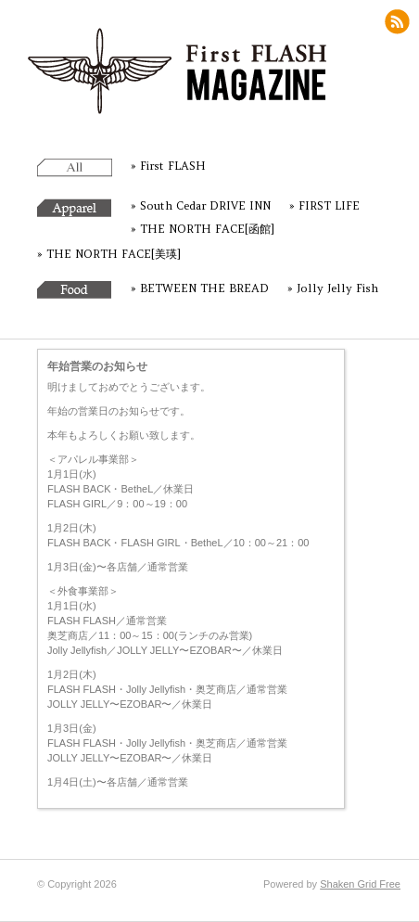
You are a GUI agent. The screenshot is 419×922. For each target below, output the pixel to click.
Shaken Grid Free (360, 884)
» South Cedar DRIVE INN (201, 205)
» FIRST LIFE (324, 205)
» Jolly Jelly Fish (332, 288)
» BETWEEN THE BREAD (200, 288)
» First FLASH (168, 166)
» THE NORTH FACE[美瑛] (109, 254)
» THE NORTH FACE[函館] (202, 229)
